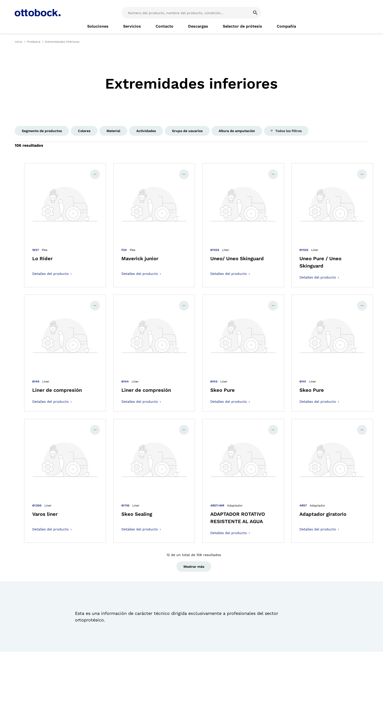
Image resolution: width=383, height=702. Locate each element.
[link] (97, 26)
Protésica (33, 41)
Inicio (18, 41)
